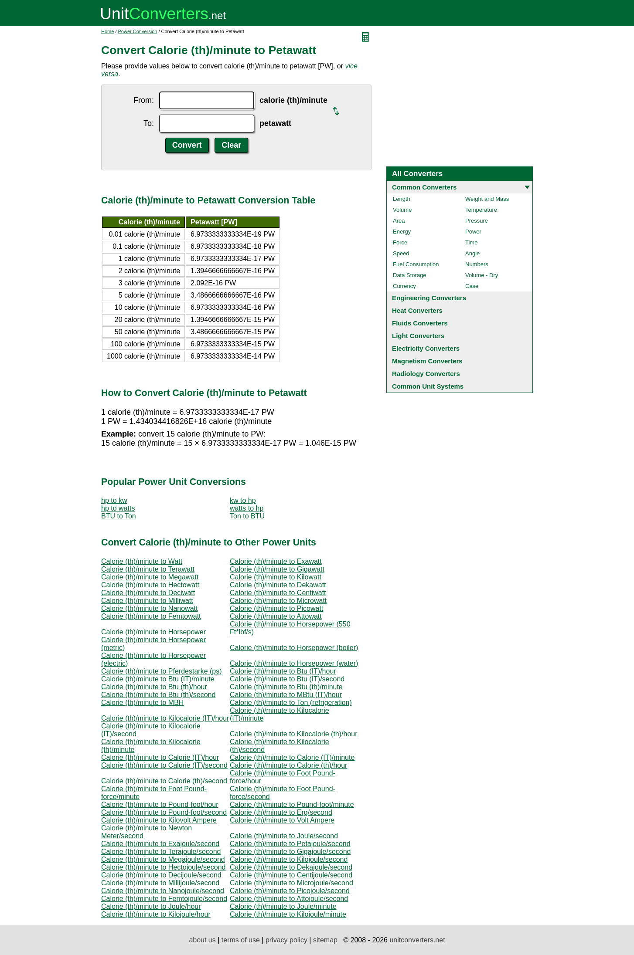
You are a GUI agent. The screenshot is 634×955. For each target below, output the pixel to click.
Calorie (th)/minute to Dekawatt (278, 585)
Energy (402, 231)
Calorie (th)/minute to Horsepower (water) (294, 663)
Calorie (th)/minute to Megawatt (149, 577)
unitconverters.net (417, 940)
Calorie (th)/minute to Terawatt (147, 569)
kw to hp (243, 500)
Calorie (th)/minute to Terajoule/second (161, 851)
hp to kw (114, 500)
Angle (472, 253)
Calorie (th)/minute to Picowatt (276, 608)
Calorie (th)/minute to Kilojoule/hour (156, 914)
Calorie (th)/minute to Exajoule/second (160, 843)
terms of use (241, 940)
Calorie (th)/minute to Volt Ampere (282, 820)
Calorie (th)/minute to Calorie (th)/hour (288, 765)
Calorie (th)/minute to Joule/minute (283, 906)
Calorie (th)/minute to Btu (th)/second (158, 694)
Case (471, 286)
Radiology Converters (426, 373)
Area (399, 220)
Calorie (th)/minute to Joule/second (284, 836)
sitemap (325, 940)
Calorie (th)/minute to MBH (142, 702)
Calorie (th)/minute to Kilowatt (275, 577)
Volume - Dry (481, 275)
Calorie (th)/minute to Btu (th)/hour (154, 687)
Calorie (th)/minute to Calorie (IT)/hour (160, 757)
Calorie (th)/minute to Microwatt (278, 600)
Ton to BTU (247, 516)
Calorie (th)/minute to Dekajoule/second (291, 867)
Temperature (481, 210)
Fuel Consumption (416, 264)
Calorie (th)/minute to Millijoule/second (160, 883)
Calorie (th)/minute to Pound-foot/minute (292, 804)
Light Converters (418, 335)
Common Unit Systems (428, 386)
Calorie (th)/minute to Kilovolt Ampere (159, 820)
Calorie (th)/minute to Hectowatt (150, 585)
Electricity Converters (426, 348)
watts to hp (246, 508)
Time (471, 242)
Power (473, 231)
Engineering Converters (429, 297)
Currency (404, 286)
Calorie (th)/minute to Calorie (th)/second (164, 781)
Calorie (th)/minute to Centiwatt (278, 592)
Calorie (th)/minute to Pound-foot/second (164, 812)
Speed (401, 253)
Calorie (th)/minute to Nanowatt (149, 608)
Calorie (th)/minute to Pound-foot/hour (159, 804)
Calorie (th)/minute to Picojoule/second (290, 890)
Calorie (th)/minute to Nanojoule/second (162, 890)
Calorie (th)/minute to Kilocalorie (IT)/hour (165, 718)
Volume (402, 210)
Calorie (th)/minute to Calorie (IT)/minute (292, 757)
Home (107, 31)
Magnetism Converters (427, 361)
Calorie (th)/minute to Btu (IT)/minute (158, 679)
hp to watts (118, 508)
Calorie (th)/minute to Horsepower (153, 632)
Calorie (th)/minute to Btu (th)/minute (286, 687)
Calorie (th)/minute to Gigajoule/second (290, 851)
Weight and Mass (487, 199)
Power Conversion (137, 31)
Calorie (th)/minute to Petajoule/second (290, 843)
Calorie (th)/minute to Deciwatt (148, 592)
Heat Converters (417, 310)
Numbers (476, 264)
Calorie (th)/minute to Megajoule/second (163, 859)
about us (202, 940)
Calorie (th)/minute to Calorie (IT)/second (164, 765)
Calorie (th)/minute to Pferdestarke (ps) (161, 671)
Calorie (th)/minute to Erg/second (281, 812)
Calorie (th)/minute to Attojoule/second (289, 898)
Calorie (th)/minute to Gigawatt (277, 569)
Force (400, 242)
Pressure (476, 220)
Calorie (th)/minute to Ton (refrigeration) (291, 702)
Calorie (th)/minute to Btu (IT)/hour (283, 671)
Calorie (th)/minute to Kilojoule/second (289, 859)
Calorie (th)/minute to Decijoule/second (161, 875)
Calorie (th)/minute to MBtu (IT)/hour (286, 694)
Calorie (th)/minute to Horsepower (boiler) (294, 647)
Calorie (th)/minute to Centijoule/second (291, 875)
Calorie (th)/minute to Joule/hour (151, 906)
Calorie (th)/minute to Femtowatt (151, 616)
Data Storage (409, 275)
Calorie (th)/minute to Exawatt (276, 561)
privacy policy (286, 940)
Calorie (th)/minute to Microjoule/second (291, 883)
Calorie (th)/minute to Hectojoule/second (163, 867)
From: (143, 100)
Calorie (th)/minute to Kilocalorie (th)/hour (294, 734)
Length (401, 199)
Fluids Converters (420, 323)
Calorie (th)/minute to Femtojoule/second (164, 898)
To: (148, 123)
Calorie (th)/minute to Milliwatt (147, 600)
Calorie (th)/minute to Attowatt (276, 616)
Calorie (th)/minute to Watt (141, 561)
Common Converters (424, 187)
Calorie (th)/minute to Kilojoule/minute (288, 914)
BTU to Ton (118, 516)
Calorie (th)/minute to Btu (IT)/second (287, 679)
